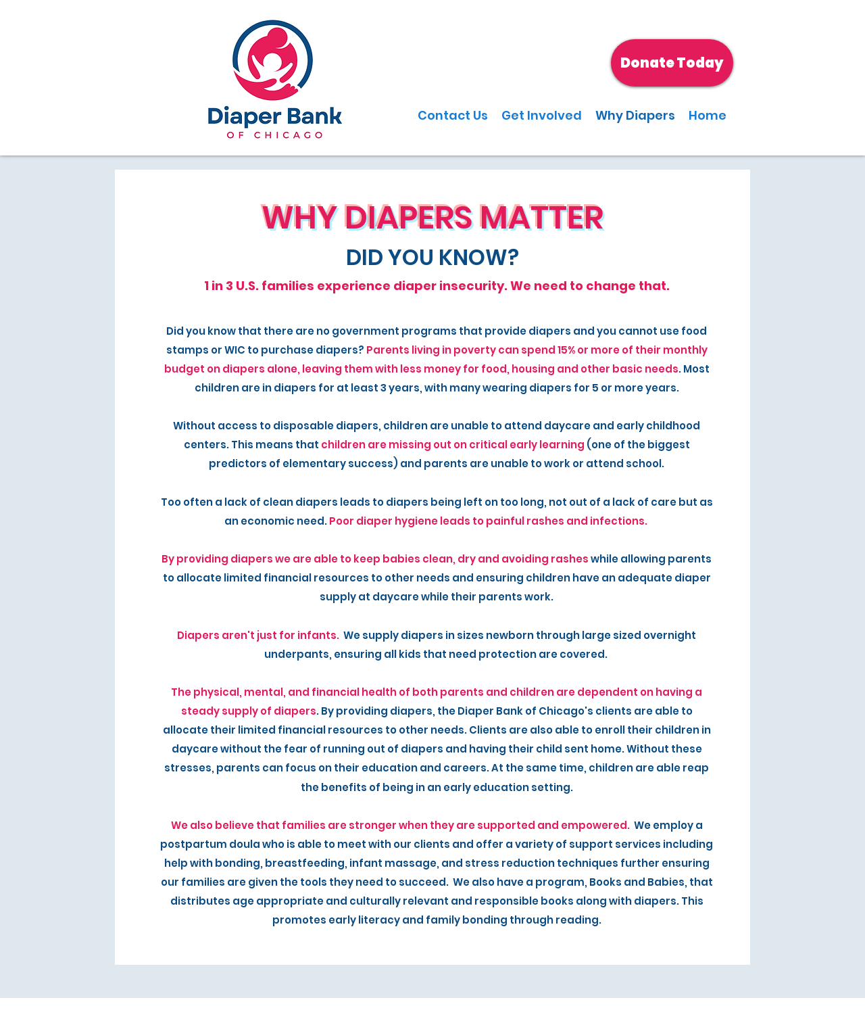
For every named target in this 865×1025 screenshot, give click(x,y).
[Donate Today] (672, 63)
